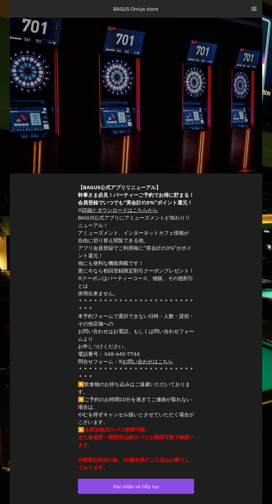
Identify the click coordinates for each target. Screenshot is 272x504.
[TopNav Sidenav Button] (254, 9)
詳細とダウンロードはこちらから (120, 210)
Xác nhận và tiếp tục (136, 486)
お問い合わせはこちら (147, 361)
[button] (136, 486)
